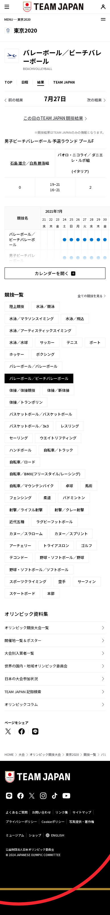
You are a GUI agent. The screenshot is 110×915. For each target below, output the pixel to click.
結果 (40, 82)
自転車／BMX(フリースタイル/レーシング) (44, 473)
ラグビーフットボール (54, 521)
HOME (9, 754)
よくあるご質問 (17, 812)
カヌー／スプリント (71, 533)
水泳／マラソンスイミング (31, 318)
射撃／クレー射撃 (69, 509)
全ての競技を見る (90, 295)
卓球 (69, 485)
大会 (21, 754)
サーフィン (87, 581)
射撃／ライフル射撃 (26, 509)
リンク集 (61, 812)
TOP (8, 82)
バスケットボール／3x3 (29, 426)
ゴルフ (86, 545)
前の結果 (15, 100)
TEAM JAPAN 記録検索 (23, 691)
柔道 (47, 497)
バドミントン (74, 497)
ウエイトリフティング (58, 438)
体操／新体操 (58, 390)
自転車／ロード (22, 462)
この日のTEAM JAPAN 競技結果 (53, 118)
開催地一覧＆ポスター (23, 640)
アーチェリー (20, 545)
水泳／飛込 (75, 318)
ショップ (35, 835)
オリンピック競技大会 (45, 754)
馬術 (88, 485)
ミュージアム (15, 835)
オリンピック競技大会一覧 (27, 627)
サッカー (47, 342)
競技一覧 (90, 754)
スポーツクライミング (27, 581)
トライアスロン (56, 545)
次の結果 (94, 100)
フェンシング (20, 497)
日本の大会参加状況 (21, 678)
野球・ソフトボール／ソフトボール (39, 569)
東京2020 (72, 754)
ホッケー (16, 354)
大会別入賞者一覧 (19, 653)
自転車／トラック (58, 450)
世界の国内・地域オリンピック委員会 (36, 666)
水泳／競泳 (45, 306)
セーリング (18, 438)
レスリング (70, 426)
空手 (62, 581)
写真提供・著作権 (81, 821)
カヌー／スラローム (26, 533)
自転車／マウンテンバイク (31, 485)
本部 (51, 593)
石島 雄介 (18, 163)
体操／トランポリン (26, 402)
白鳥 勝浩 (37, 163)
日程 (24, 82)
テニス (72, 342)
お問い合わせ (41, 812)
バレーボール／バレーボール (33, 366)
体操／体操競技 (22, 390)
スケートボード (22, 593)
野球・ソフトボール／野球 (62, 557)
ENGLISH (57, 835)
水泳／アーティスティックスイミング (40, 330)
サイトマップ (81, 812)
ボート (95, 342)
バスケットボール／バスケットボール (40, 414)
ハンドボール (20, 450)
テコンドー (18, 557)
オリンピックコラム (21, 704)
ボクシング (45, 354)
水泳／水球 (18, 342)
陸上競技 (16, 306)
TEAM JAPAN (64, 82)
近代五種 (16, 521)
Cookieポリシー (53, 821)
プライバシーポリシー (21, 821)
